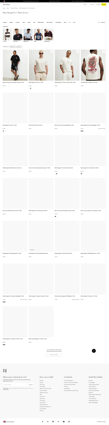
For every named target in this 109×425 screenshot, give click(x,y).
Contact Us (42, 396)
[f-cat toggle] (5, 22)
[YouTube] (64, 422)
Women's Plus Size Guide (45, 388)
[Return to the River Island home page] (7, 4)
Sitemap (41, 410)
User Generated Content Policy (71, 390)
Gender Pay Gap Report (94, 390)
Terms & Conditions (68, 380)
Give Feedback (43, 408)
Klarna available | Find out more (78, 1)
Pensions (91, 392)
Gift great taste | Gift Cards (54, 1)
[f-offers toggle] (65, 22)
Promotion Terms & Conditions (71, 382)
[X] (48, 422)
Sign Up (31, 384)
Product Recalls (43, 390)
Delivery (41, 380)
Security (66, 386)
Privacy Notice (6, 389)
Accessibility (67, 388)
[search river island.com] (84, 4)
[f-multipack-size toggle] (41, 22)
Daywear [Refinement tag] (19, 46)
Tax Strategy (92, 396)
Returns (41, 382)
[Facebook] (42, 422)
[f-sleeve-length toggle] (50, 22)
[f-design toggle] (29, 22)
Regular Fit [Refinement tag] (12, 46)
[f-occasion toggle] (18, 22)
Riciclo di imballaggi (93, 402)
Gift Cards (42, 384)
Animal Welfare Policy (93, 400)
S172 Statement (92, 398)
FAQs (41, 394)
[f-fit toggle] (70, 22)
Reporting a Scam (44, 392)
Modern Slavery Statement (95, 394)
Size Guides (42, 386)
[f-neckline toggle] (12, 22)
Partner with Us (92, 386)
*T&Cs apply (5, 388)
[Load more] (54, 354)
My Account (42, 398)
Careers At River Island (94, 384)
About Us (91, 380)
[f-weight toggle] (59, 22)
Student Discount (44, 404)
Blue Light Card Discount (45, 406)
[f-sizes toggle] (35, 22)
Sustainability (92, 382)
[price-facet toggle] (74, 22)
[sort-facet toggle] (102, 22)
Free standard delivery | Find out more (31, 1)
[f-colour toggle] (24, 22)
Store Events (43, 402)
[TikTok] (69, 421)
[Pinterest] (58, 422)
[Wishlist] (25, 51)
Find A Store (42, 400)
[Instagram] (53, 422)
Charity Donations (93, 388)
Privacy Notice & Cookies (69, 384)
